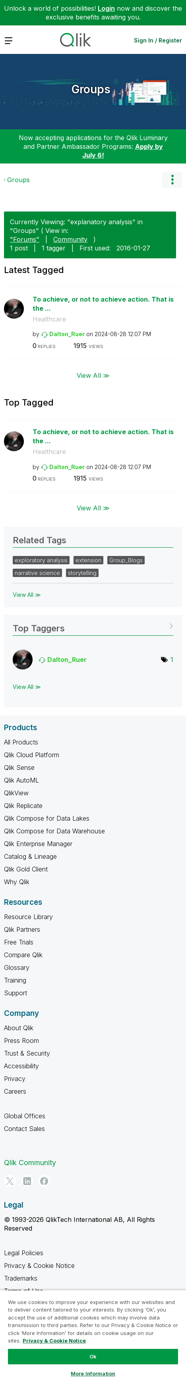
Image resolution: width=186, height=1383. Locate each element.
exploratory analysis (41, 560)
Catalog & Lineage (30, 856)
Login (106, 8)
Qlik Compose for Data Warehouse (54, 831)
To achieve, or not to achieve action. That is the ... (103, 303)
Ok (93, 1356)
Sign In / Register (158, 40)
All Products (21, 742)
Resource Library (28, 917)
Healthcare (49, 319)
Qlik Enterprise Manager (38, 844)
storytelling (82, 572)
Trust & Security (27, 1053)
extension (88, 560)
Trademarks (20, 1278)
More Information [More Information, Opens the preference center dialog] (93, 1373)
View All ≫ (93, 375)
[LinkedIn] (27, 1181)
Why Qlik (16, 882)
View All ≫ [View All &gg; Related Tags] (27, 594)
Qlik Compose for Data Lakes (46, 818)
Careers (15, 1091)
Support (15, 993)
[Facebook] (44, 1181)
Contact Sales (24, 1129)
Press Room (21, 1040)
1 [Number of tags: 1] (171, 660)
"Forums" (24, 239)
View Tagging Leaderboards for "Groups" (93, 626)
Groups (91, 89)
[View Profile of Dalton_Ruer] (67, 334)
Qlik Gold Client (26, 869)
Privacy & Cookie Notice (39, 1266)
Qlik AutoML (21, 780)
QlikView (16, 793)
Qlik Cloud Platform (31, 755)
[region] (93, 1336)
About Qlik (18, 1028)
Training (15, 980)
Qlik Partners (22, 929)
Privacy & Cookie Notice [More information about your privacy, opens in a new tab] (54, 1340)
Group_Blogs (126, 560)
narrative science (37, 572)
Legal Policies (23, 1253)
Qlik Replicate (23, 806)
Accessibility (21, 1066)
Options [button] (172, 180)
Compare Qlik (23, 955)
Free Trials (18, 942)
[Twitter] (10, 1181)
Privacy (14, 1079)
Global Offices (24, 1116)
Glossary (16, 967)
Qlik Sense (19, 767)
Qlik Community (30, 1162)
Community (70, 239)
